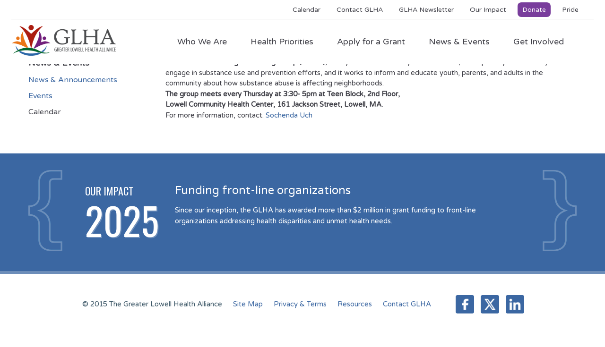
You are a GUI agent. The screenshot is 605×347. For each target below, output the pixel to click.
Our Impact (488, 10)
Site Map (248, 304)
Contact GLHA (360, 10)
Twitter (490, 304)
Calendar (306, 10)
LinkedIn (515, 304)
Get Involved (538, 41)
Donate (534, 10)
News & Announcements (72, 80)
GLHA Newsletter (426, 10)
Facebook (465, 304)
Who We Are (206, 41)
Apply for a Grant (376, 41)
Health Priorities (287, 41)
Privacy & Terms (300, 304)
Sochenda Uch (289, 115)
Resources (354, 304)
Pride (570, 10)
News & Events (464, 41)
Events (40, 96)
